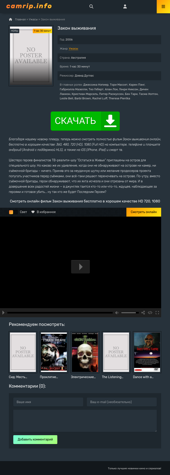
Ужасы (73, 48)
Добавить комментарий (35, 439)
